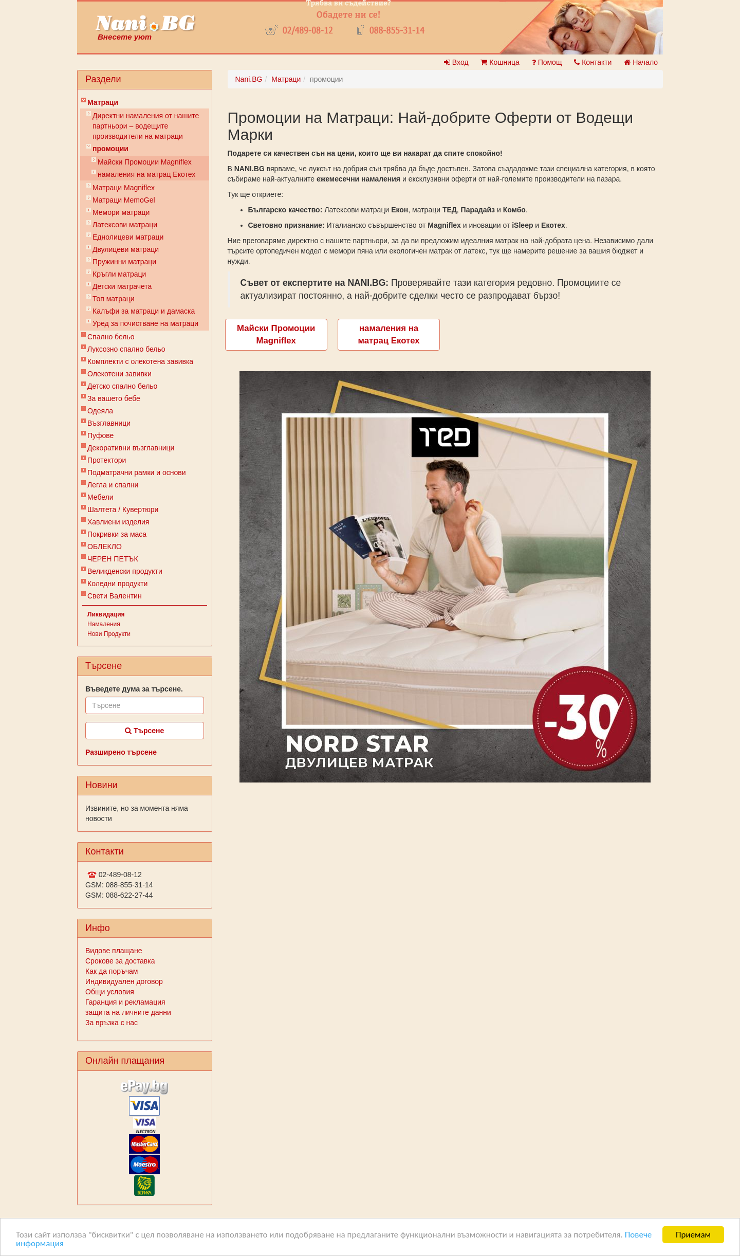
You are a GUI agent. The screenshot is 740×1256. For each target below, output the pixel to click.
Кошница (499, 62)
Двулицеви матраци (125, 249)
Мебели (100, 497)
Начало (641, 62)
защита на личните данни (128, 1012)
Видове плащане (113, 950)
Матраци (102, 102)
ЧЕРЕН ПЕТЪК (112, 559)
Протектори (106, 460)
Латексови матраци (124, 225)
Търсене (144, 730)
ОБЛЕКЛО (104, 546)
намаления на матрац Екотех (146, 174)
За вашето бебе (113, 398)
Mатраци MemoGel (123, 200)
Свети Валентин (114, 596)
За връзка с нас (111, 1022)
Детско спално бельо (122, 386)
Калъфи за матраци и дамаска (143, 311)
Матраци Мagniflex (123, 188)
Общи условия (109, 992)
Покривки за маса (116, 534)
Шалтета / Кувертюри (122, 509)
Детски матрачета (122, 286)
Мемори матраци (121, 212)
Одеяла (100, 411)
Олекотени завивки (119, 374)
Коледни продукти (117, 583)
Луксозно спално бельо (126, 349)
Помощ (547, 62)
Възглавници (109, 423)
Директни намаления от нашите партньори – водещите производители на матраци (145, 126)
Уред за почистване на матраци (145, 323)
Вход (456, 62)
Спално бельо (111, 337)
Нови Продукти (109, 634)
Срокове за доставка (120, 961)
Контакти (593, 62)
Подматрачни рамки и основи (136, 472)
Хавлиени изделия (118, 522)
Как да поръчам (111, 971)
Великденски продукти (124, 571)
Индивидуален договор (124, 981)
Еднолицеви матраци (127, 237)
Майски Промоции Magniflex (145, 162)
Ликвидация (106, 614)
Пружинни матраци (124, 262)
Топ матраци (113, 299)
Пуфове (100, 435)
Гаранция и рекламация (125, 1002)
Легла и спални (112, 485)
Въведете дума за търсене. (134, 689)
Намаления (103, 624)
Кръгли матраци (119, 274)
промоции (110, 148)
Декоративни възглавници (130, 448)
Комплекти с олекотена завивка (140, 361)
